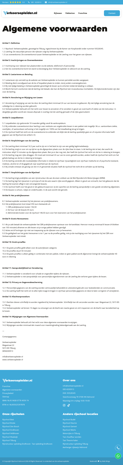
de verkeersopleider (62, 461)
